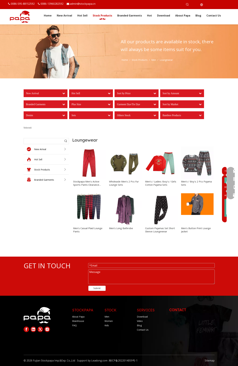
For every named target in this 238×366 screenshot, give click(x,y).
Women (109, 321)
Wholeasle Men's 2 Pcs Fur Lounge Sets (124, 183)
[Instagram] (47, 329)
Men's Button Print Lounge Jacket (196, 230)
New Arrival (51, 149)
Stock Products (51, 169)
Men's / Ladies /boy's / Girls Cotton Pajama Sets (160, 183)
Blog (139, 325)
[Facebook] (26, 329)
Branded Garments (51, 179)
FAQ (74, 325)
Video (140, 321)
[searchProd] (43, 141)
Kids (107, 325)
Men (107, 316)
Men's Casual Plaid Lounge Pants (87, 230)
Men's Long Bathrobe (121, 228)
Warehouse (78, 321)
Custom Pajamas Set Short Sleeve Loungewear (160, 230)
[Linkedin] (33, 329)
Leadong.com (99, 360)
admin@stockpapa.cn (82, 3)
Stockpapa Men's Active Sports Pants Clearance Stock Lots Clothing (86, 183)
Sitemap (210, 360)
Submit (97, 288)
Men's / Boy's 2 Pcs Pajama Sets (196, 183)
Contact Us (143, 329)
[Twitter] (40, 329)
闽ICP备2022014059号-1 (123, 360)
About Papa (78, 316)
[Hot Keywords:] (187, 4)
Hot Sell (51, 159)
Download (142, 316)
